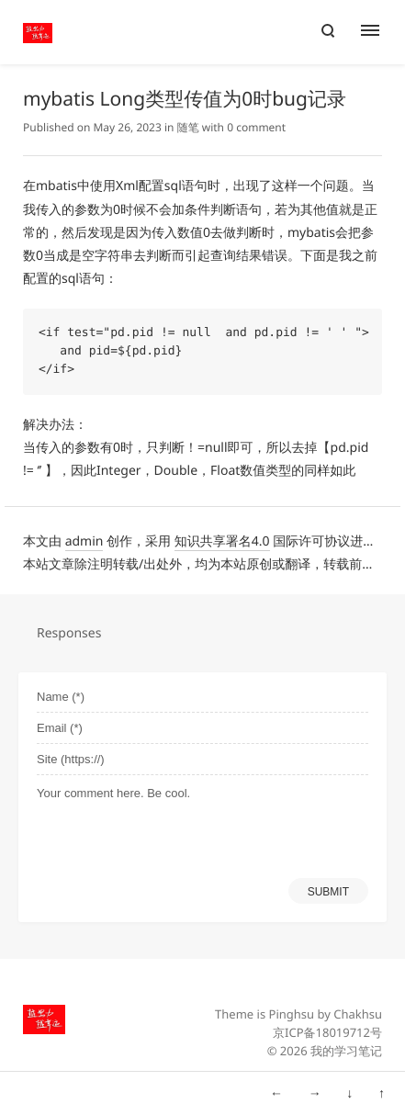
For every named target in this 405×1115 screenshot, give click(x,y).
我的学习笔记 (346, 1050)
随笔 (188, 127)
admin (84, 541)
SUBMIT (328, 891)
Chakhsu (357, 1014)
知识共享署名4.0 (222, 541)
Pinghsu (292, 1014)
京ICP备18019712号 (327, 1032)
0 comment (256, 127)
